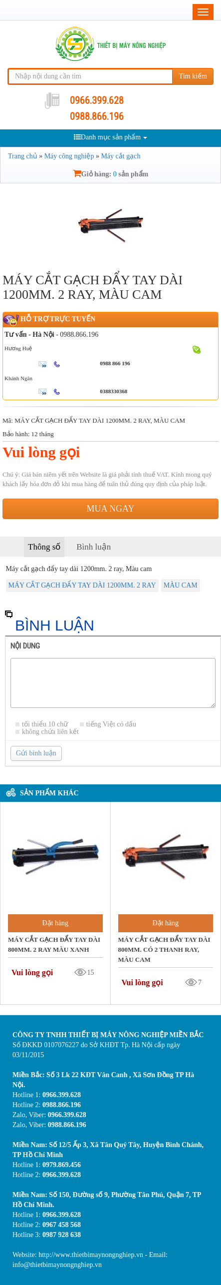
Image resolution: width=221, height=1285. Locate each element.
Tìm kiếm (193, 76)
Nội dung (25, 646)
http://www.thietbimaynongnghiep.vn (91, 1255)
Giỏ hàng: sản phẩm (110, 174)
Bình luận (93, 547)
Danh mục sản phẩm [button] (110, 137)
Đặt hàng (55, 923)
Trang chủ (22, 156)
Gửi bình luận (36, 753)
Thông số (44, 547)
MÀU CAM (181, 585)
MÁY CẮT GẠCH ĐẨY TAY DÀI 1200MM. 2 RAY (82, 585)
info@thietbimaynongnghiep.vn (57, 1265)
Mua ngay (111, 509)
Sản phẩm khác (49, 793)
